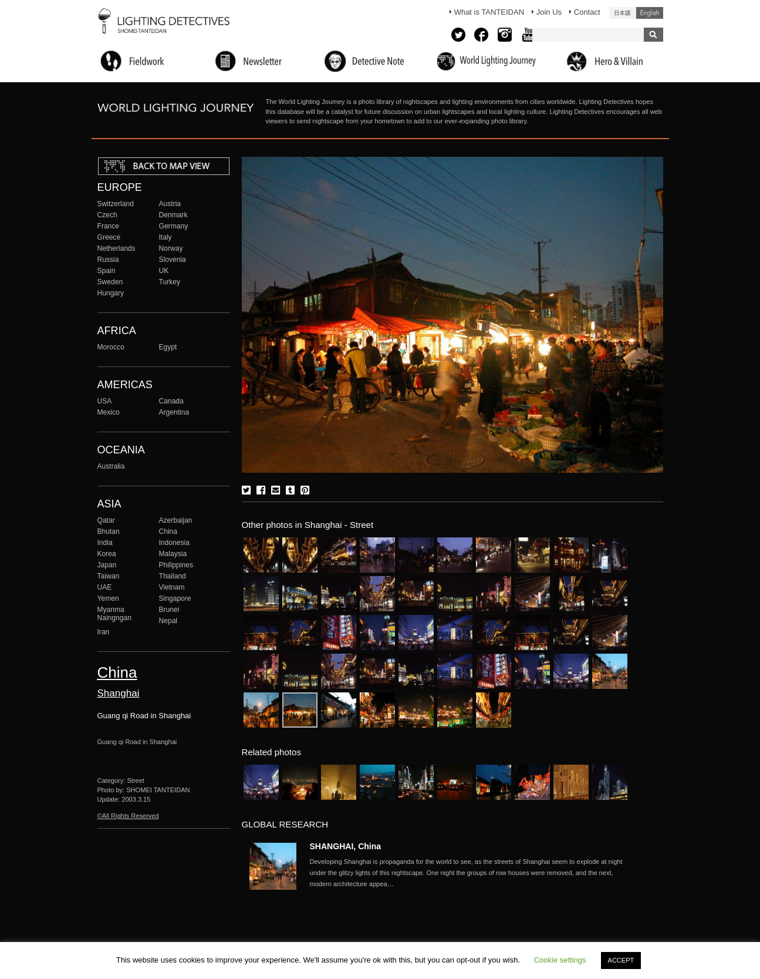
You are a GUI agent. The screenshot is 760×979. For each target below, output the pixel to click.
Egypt (168, 347)
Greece (109, 237)
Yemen (108, 598)
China (168, 531)
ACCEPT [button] (621, 960)
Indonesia (174, 543)
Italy (165, 237)
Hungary (110, 293)
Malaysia (173, 554)
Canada (171, 401)
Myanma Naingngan (114, 613)
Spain (106, 271)
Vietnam (172, 587)
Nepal (168, 621)
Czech (107, 215)
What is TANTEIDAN (489, 12)
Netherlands (116, 248)
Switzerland (115, 204)
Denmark (173, 215)
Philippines (176, 565)
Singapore (175, 598)
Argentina (174, 412)
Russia (108, 259)
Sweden (110, 282)
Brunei (169, 609)
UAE (104, 587)
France (108, 226)
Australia (111, 466)
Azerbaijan (175, 520)
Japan (107, 565)
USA (104, 401)
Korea (106, 554)
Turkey (169, 282)
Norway (171, 248)
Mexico (108, 412)
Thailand (172, 576)
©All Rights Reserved (128, 815)
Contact (587, 12)
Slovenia (172, 259)
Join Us (549, 12)
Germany (173, 226)
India (105, 543)
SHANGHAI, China (345, 846)
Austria (170, 204)
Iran (103, 632)
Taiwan (108, 576)
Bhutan (108, 531)
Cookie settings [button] (560, 960)
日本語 (622, 13)
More (468, 872)
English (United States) (649, 13)
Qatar (106, 520)
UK (164, 271)
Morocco (110, 347)
